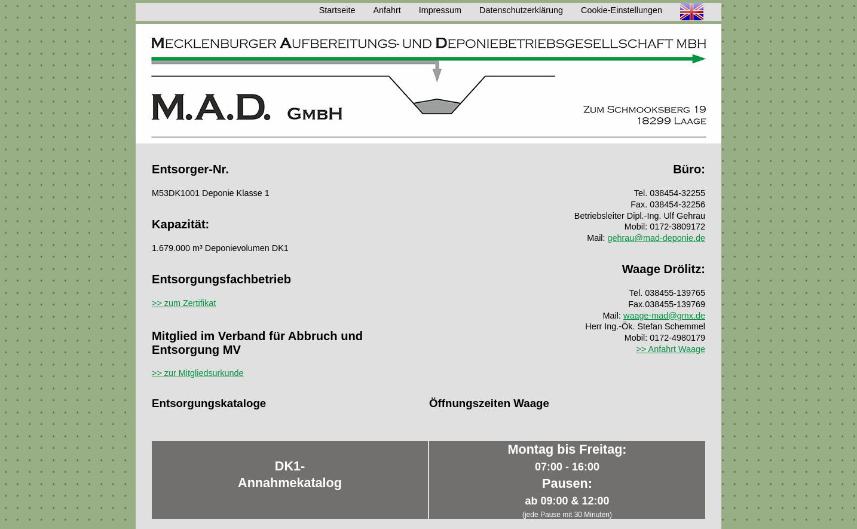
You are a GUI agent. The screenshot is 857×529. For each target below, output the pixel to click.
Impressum (440, 10)
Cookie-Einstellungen (621, 10)
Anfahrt (386, 10)
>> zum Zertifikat (184, 303)
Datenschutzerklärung (521, 10)
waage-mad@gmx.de (664, 315)
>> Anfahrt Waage (670, 349)
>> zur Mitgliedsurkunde (198, 373)
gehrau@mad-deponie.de (656, 238)
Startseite (337, 10)
